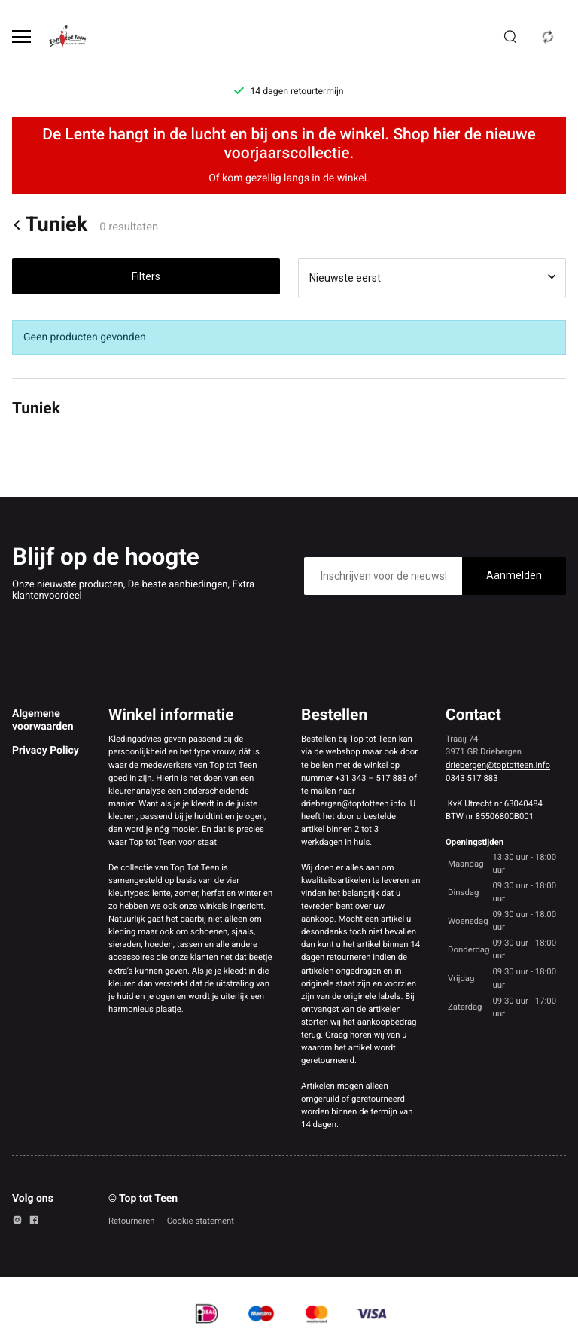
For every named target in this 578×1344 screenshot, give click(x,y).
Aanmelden (514, 575)
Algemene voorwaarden (43, 720)
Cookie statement (200, 1220)
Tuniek (49, 225)
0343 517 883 (472, 778)
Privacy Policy (45, 751)
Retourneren (131, 1220)
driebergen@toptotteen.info (498, 765)
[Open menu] (21, 36)
